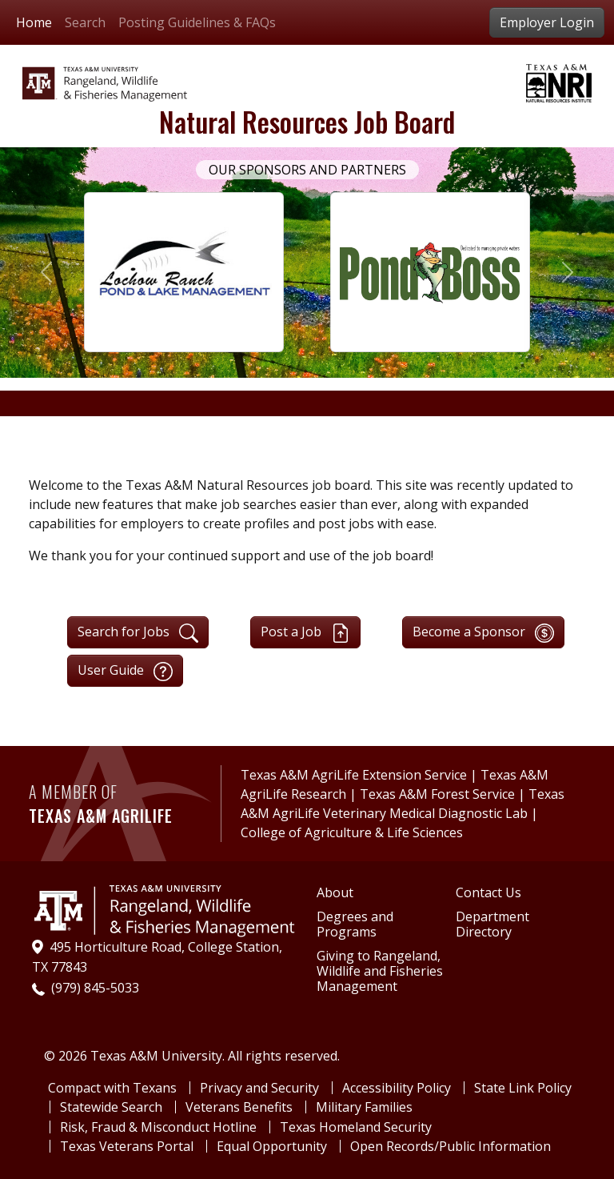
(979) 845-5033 (95, 988)
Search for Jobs (138, 633)
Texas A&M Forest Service (437, 794)
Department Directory (492, 924)
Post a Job (305, 633)
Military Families (364, 1107)
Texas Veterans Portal (126, 1146)
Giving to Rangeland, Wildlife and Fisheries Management (380, 971)
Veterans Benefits (239, 1107)
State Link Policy (523, 1087)
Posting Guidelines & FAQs (197, 22)
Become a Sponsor (483, 633)
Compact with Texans (112, 1087)
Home (34, 22)
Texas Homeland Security (356, 1127)
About (335, 892)
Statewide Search (111, 1107)
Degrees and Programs (355, 924)
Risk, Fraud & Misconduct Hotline (158, 1127)
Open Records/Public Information (450, 1146)
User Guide (125, 671)
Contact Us (488, 892)
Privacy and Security (259, 1087)
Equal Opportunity (272, 1146)
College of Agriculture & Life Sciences (352, 832)
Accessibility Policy (396, 1087)
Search (85, 22)
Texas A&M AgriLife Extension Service (355, 775)
